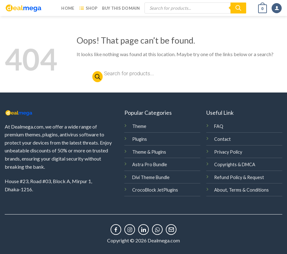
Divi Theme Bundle (151, 177)
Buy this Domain (121, 8)
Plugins (139, 139)
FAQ (218, 126)
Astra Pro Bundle (149, 164)
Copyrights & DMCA (234, 164)
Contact (222, 139)
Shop (88, 8)
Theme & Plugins (149, 152)
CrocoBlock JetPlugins (155, 190)
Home (67, 8)
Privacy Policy (228, 152)
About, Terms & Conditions (241, 190)
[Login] (277, 8)
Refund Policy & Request (239, 177)
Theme (139, 126)
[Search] (238, 8)
